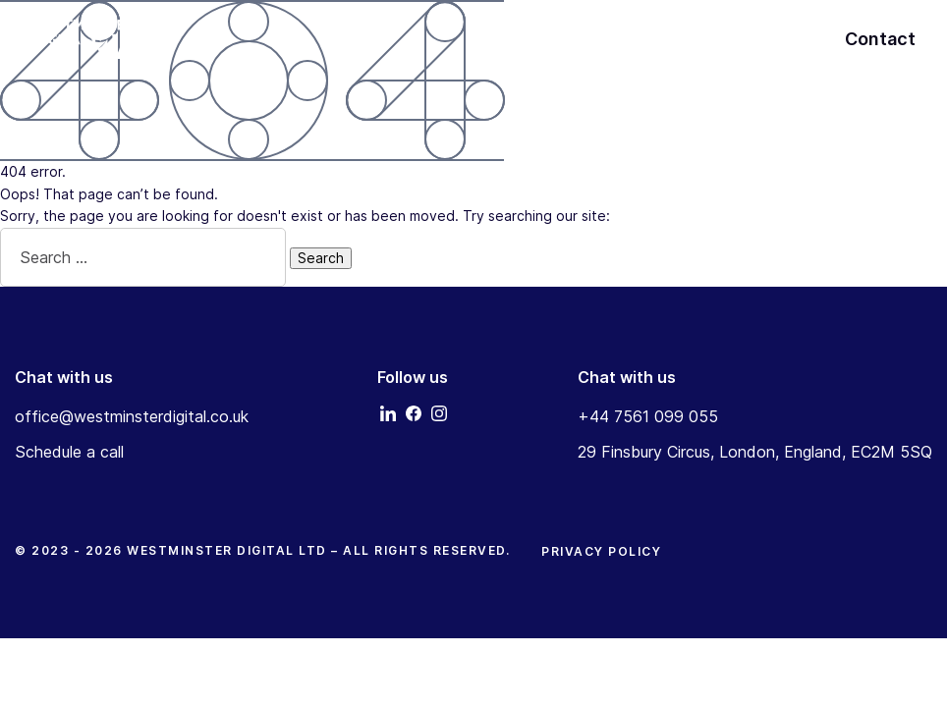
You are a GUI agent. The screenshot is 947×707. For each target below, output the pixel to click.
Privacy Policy (601, 551)
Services (669, 39)
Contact (880, 38)
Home (594, 39)
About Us (758, 39)
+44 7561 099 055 (648, 416)
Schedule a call (69, 452)
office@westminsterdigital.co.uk (132, 416)
